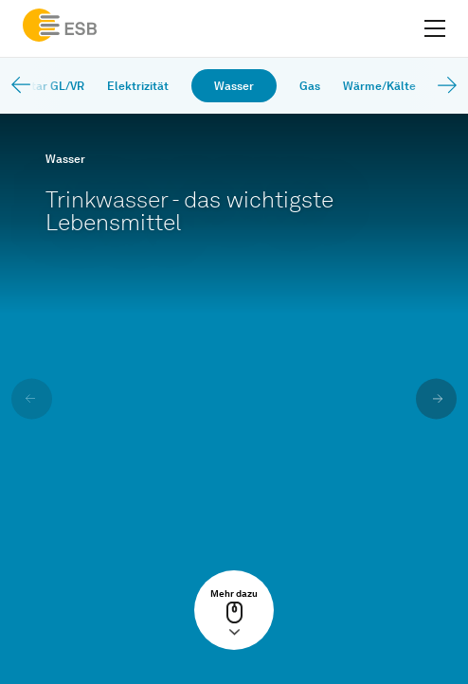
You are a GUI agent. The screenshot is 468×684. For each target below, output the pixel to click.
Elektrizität (138, 86)
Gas (309, 86)
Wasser (234, 86)
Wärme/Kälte (379, 86)
